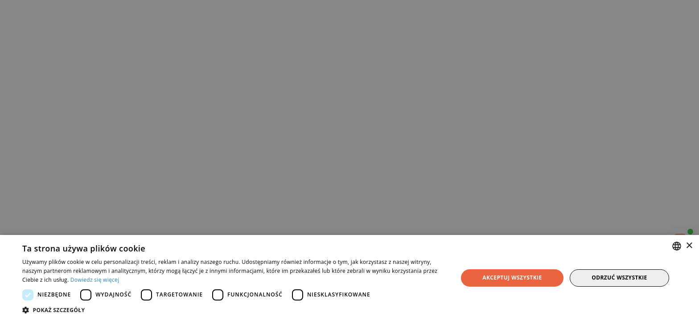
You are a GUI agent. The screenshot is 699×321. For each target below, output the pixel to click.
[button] (233, 309)
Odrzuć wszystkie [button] (619, 277)
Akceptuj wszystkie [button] (512, 277)
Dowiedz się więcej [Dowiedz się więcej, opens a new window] (94, 280)
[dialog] (349, 160)
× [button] (689, 246)
